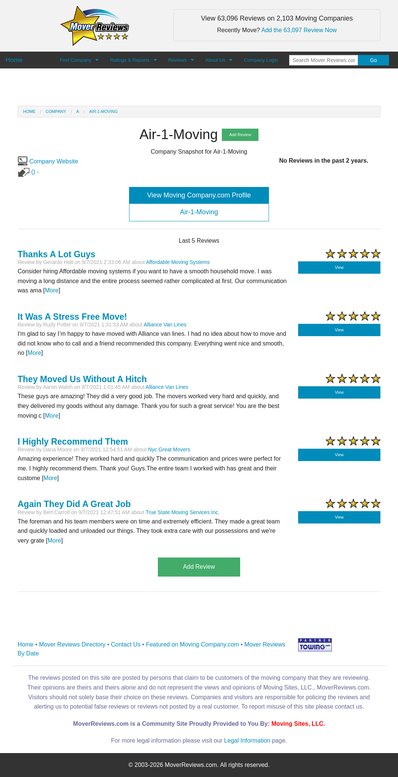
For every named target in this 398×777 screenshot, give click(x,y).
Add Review (240, 134)
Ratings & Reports (130, 60)
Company (56, 111)
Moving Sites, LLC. (298, 724)
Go (373, 60)
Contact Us (126, 644)
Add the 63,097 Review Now (299, 30)
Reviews (177, 60)
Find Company (76, 60)
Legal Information (247, 740)
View (339, 267)
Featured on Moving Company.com (192, 644)
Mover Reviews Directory (72, 644)
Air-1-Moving (103, 111)
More (51, 290)
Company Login (261, 60)
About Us (215, 60)
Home (29, 111)
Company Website (48, 161)
